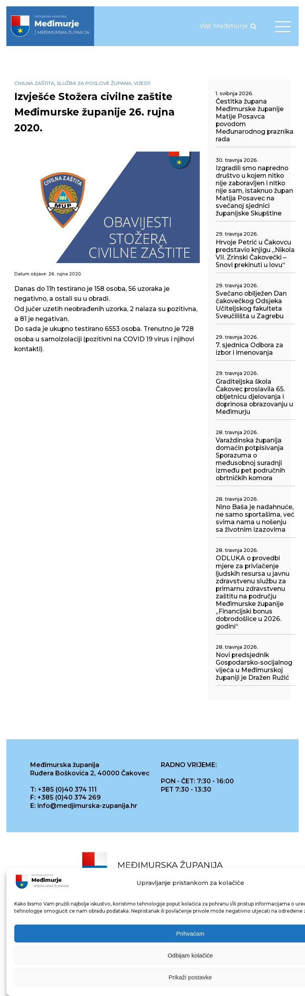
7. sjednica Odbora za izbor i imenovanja (249, 348)
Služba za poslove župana (94, 83)
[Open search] (253, 26)
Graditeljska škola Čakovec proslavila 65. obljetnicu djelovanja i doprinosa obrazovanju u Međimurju (254, 396)
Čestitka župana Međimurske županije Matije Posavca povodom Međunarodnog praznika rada (254, 120)
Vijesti (142, 83)
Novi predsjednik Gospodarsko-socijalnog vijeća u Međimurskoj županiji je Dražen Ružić (254, 666)
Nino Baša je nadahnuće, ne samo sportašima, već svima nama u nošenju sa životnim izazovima (255, 518)
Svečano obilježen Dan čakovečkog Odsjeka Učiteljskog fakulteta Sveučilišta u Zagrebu (251, 305)
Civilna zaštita (34, 83)
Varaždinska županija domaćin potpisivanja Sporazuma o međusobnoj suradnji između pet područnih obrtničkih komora (250, 459)
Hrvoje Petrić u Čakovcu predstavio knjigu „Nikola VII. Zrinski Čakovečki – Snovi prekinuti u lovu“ (255, 253)
